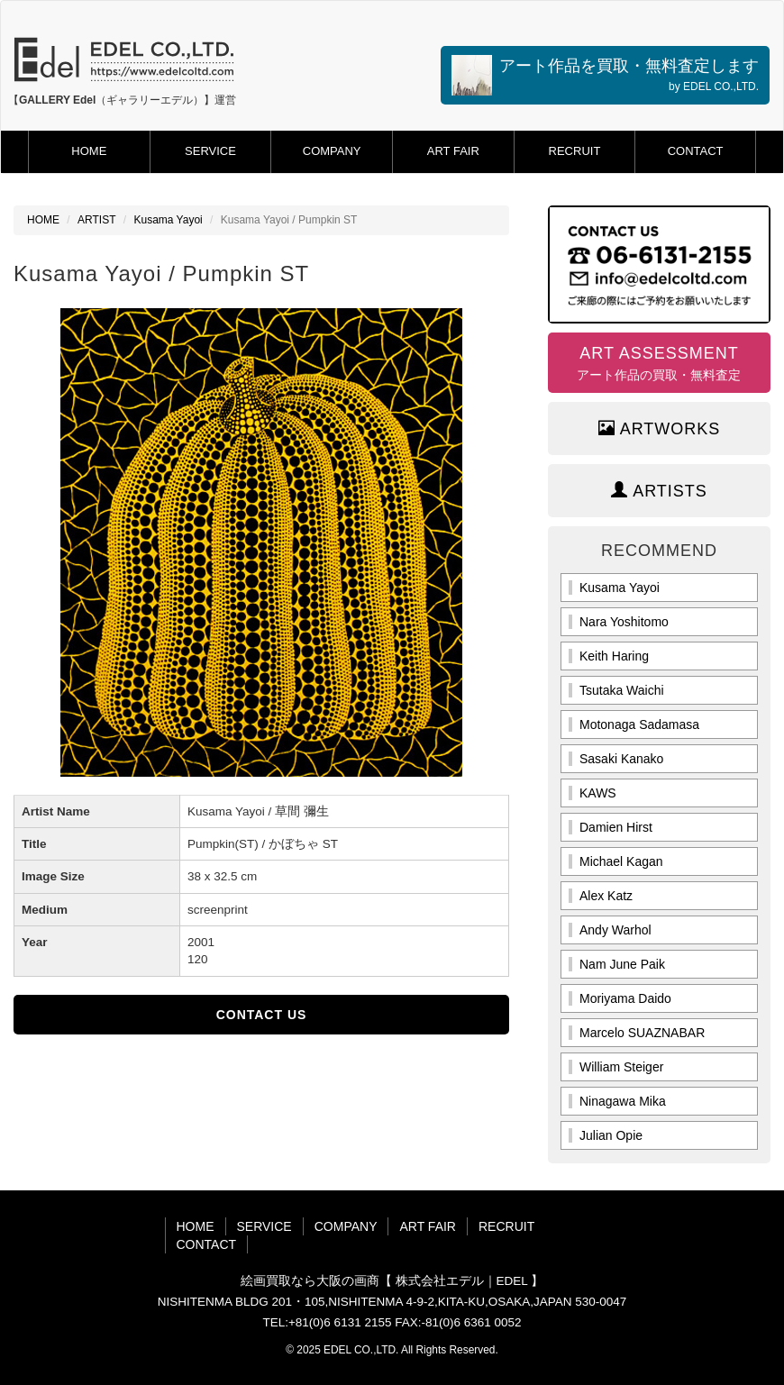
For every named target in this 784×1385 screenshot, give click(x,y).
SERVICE (210, 151)
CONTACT (696, 151)
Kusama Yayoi (167, 220)
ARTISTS (659, 490)
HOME (88, 151)
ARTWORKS (659, 428)
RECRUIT (575, 151)
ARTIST (96, 220)
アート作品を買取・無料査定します (605, 75)
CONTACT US (261, 1014)
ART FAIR (453, 151)
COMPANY (332, 151)
